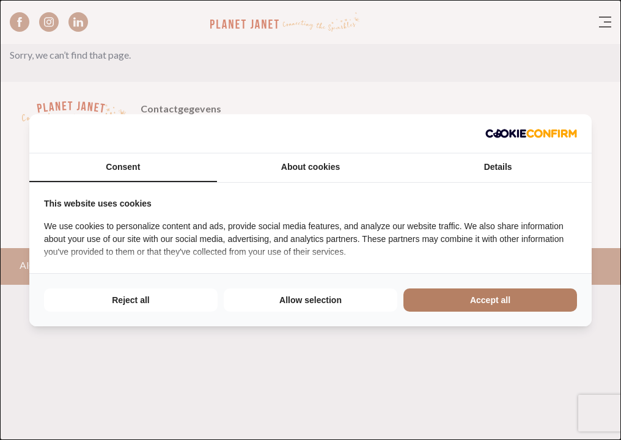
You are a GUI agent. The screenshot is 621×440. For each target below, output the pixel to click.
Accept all (490, 300)
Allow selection (310, 300)
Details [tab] (498, 167)
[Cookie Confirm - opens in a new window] (531, 133)
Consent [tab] (123, 167)
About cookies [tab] (310, 167)
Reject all (130, 300)
